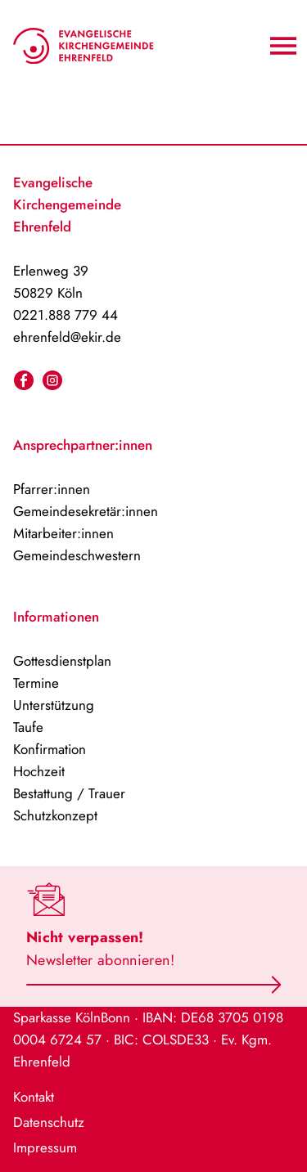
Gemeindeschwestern (77, 555)
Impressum (45, 1147)
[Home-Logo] (83, 46)
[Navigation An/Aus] (283, 46)
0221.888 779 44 (65, 315)
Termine (36, 683)
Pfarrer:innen (51, 489)
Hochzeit (39, 771)
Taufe (28, 727)
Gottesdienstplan (62, 661)
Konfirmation (49, 749)
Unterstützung (53, 705)
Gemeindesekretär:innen (85, 511)
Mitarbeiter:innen (63, 533)
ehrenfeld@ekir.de (67, 337)
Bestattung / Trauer (69, 793)
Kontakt (33, 1097)
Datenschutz (48, 1122)
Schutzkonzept (55, 815)
